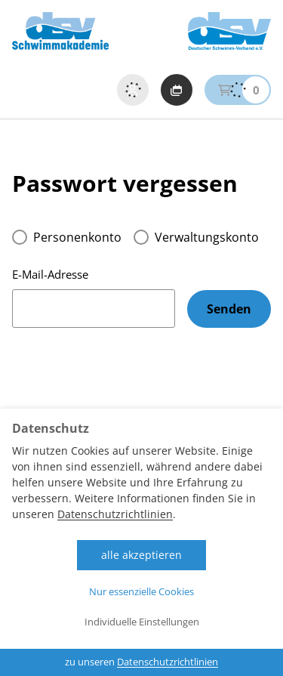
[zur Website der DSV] (229, 31)
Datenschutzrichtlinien (115, 514)
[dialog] (141, 542)
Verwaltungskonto (207, 237)
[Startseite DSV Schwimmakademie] (60, 31)
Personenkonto (77, 237)
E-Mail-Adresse (50, 274)
